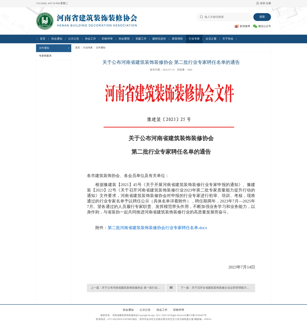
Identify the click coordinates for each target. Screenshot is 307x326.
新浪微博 (242, 26)
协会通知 (56, 38)
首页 (42, 38)
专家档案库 (45, 55)
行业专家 (194, 38)
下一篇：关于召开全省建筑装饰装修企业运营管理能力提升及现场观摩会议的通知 (218, 287)
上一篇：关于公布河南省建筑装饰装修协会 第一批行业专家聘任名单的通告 (128, 287)
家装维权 (177, 38)
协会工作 (90, 38)
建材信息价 (159, 38)
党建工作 (140, 38)
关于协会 (227, 38)
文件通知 (44, 47)
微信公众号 (262, 26)
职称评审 (107, 38)
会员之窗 (211, 38)
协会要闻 (124, 38)
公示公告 (73, 38)
